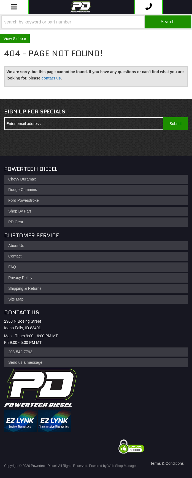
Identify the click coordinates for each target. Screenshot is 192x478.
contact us (51, 78)
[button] (96, 21)
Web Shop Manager (122, 466)
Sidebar (19, 38)
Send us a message (25, 362)
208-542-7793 (20, 352)
